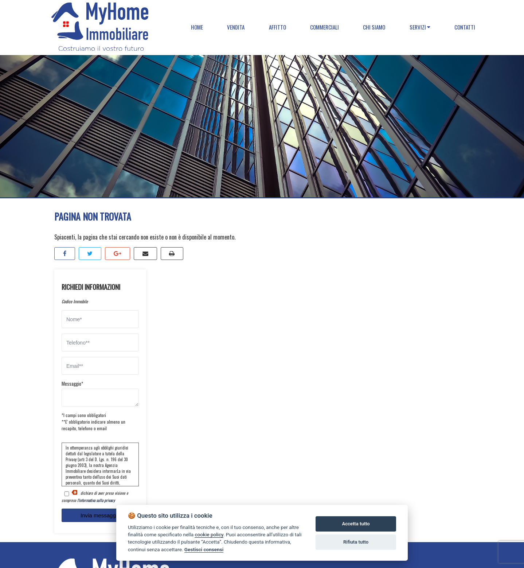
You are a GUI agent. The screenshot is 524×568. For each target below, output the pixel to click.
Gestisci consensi (203, 549)
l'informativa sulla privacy (96, 500)
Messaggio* (72, 383)
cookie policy (209, 534)
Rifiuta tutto (355, 542)
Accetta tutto (355, 523)
